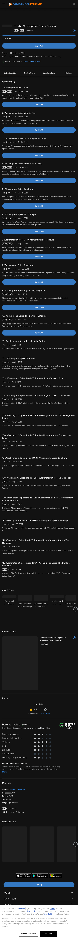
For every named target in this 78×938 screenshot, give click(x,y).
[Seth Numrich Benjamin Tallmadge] (25, 604)
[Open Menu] (4, 4)
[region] (39, 921)
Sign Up (39, 880)
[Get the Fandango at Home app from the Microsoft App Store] (55, 872)
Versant (22, 909)
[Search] (74, 4)
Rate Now (45, 709)
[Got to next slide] (75, 604)
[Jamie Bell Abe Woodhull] (9, 604)
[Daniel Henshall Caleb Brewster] (41, 604)
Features (8, 900)
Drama (12, 785)
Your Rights (48, 914)
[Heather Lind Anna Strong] (57, 604)
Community (33, 709)
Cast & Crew (29, 68)
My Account (10, 894)
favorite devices (33, 57)
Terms (52, 909)
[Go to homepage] (25, 4)
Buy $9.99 (39, 41)
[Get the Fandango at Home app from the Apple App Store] (23, 872)
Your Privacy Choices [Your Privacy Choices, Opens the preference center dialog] (28, 934)
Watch (7, 888)
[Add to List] (74, 26)
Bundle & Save (49, 68)
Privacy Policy (31, 911)
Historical (21, 785)
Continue (48, 934)
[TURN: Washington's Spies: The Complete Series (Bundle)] (58, 634)
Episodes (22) (10, 68)
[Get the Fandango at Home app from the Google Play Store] (40, 872)
